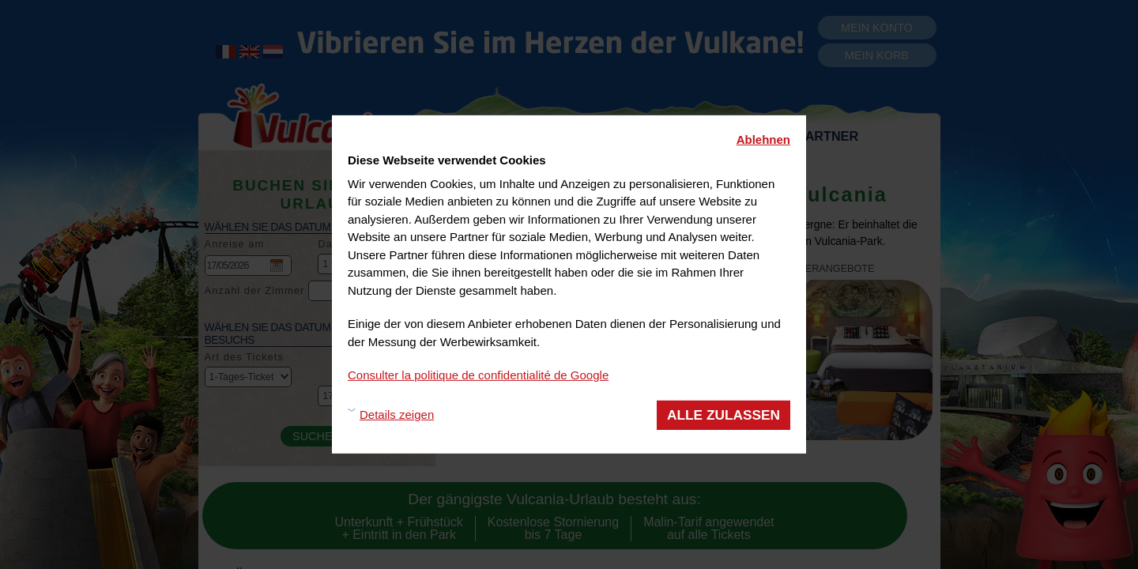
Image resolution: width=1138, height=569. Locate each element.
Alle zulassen (723, 414)
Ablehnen (763, 139)
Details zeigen (397, 414)
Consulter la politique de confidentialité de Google (478, 375)
